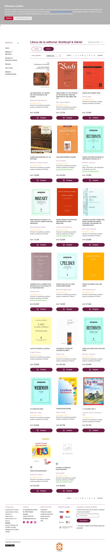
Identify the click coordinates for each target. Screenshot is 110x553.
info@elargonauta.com (29, 518)
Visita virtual (44, 518)
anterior (69, 55)
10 (94, 55)
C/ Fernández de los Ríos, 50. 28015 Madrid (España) (30, 512)
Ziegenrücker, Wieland (36, 474)
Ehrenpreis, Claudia (88, 412)
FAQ (42, 521)
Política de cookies (46, 512)
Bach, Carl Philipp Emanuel (63, 289)
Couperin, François (35, 352)
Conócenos (44, 509)
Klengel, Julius (60, 354)
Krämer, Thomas (61, 412)
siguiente (100, 55)
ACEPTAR (9, 18)
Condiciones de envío (47, 514)
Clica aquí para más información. (61, 12)
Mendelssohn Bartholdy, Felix (38, 100)
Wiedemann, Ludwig (36, 412)
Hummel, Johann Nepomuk (64, 227)
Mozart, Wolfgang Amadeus (38, 227)
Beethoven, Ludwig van (88, 162)
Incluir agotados (36, 55)
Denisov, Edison (86, 96)
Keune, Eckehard (61, 161)
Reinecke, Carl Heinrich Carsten (39, 162)
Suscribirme (83, 520)
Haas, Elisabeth (60, 473)
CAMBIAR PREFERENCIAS (22, 18)
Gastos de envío (45, 516)
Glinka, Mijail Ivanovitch (89, 289)
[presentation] (91, 533)
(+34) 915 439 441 (28, 516)
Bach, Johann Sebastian (63, 102)
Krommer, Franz (34, 291)
